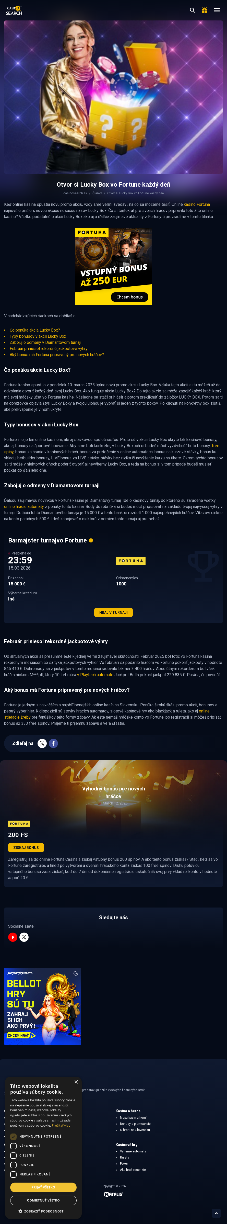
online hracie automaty (24, 506)
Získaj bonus (26, 848)
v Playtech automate (95, 674)
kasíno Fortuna (197, 204)
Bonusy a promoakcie (135, 1124)
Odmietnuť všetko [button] (43, 1200)
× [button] (76, 1082)
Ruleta (124, 1157)
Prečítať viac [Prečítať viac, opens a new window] (61, 1125)
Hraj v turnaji (113, 612)
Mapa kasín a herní (133, 1117)
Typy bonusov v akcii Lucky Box (38, 336)
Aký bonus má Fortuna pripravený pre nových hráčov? (57, 354)
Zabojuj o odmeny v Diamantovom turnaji (45, 342)
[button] (43, 1211)
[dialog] (43, 1148)
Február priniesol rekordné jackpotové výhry (49, 348)
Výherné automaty (133, 1151)
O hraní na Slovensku (135, 1130)
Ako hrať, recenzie (133, 1170)
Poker (124, 1163)
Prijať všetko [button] (43, 1187)
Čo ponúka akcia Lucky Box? (35, 330)
